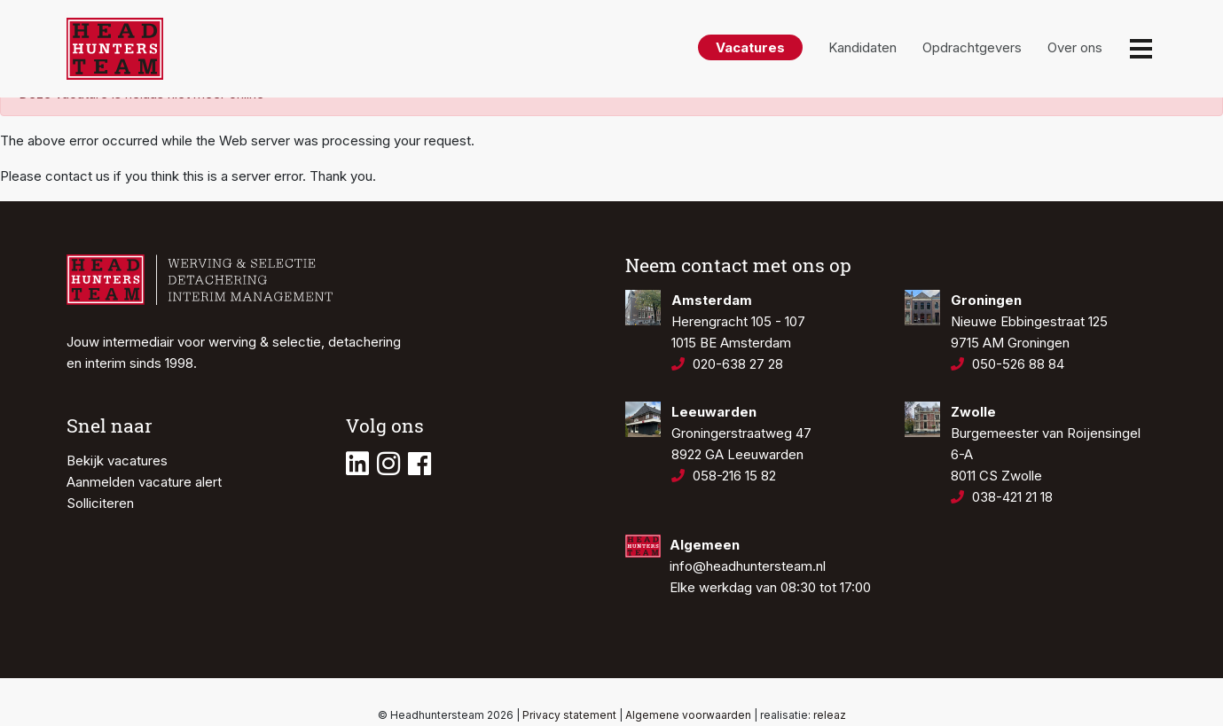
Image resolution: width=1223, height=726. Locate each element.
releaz (829, 715)
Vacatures (750, 47)
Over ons (1074, 47)
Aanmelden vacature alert (144, 481)
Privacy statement (569, 715)
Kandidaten (862, 47)
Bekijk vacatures (117, 460)
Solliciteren (100, 503)
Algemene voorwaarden (688, 715)
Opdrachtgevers (972, 47)
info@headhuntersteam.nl (748, 566)
